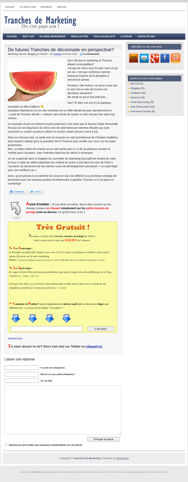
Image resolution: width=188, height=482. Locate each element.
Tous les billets (104, 36)
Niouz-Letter (79, 36)
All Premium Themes (158, 472)
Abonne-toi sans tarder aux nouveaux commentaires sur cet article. (45, 445)
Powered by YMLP (15, 338)
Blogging (135, 88)
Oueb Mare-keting (140, 102)
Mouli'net (135, 97)
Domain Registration (134, 472)
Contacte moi (146, 36)
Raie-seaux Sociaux (141, 111)
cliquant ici (94, 346)
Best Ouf (28, 36)
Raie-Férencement (140, 106)
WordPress (122, 458)
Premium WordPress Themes (81, 472)
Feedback (136, 93)
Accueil (10, 7)
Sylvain (57, 54)
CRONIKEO (46, 7)
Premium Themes (115, 472)
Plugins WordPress (53, 36)
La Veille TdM (28, 7)
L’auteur (126, 36)
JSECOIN (61, 7)
